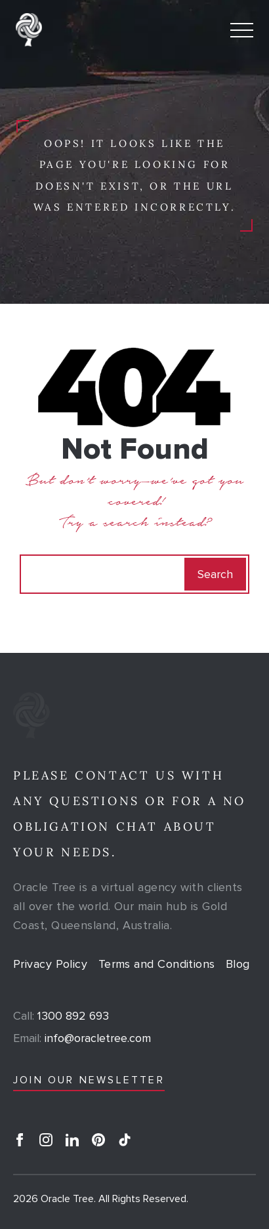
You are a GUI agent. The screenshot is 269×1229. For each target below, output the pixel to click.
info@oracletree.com (82, 1038)
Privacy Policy (50, 964)
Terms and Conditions (156, 964)
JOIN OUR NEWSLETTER (89, 1080)
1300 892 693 (61, 1016)
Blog (238, 964)
